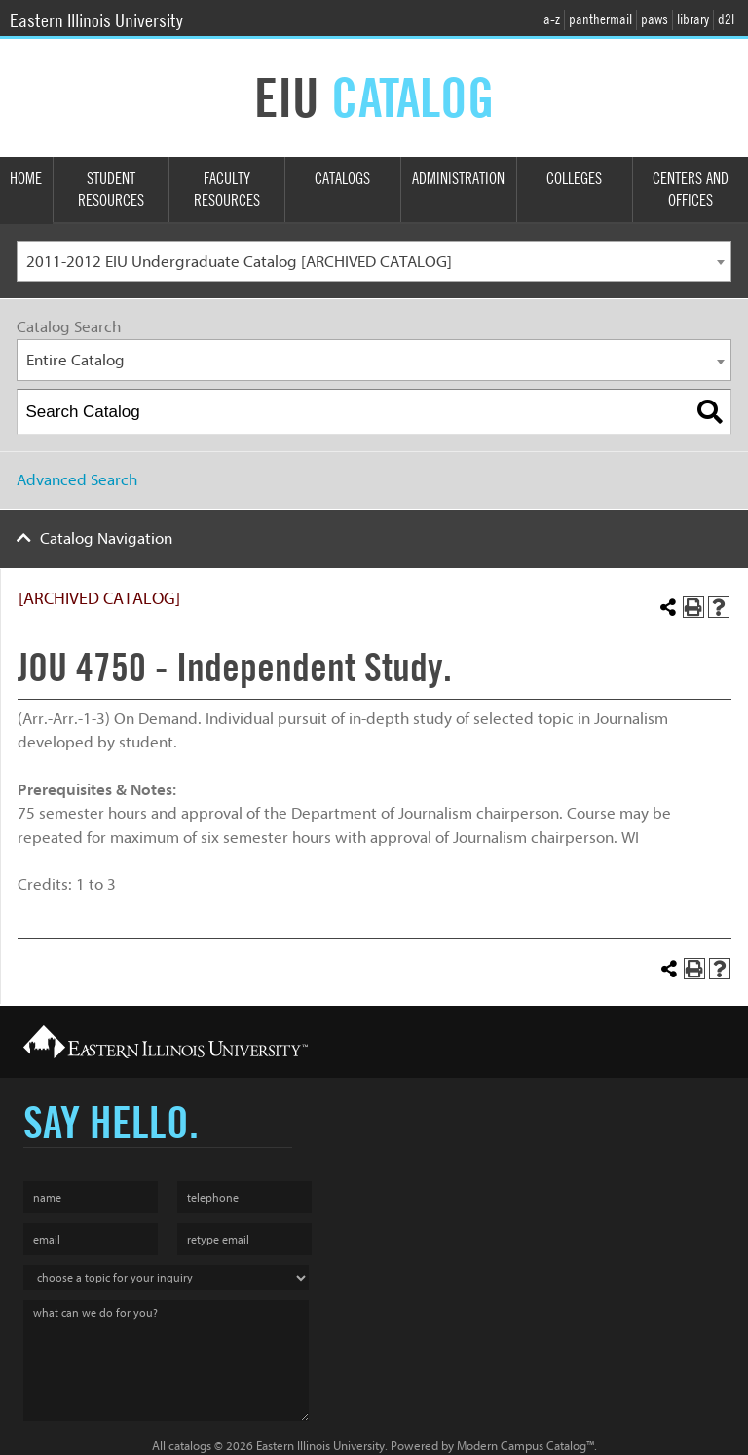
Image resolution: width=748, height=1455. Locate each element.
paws (654, 19)
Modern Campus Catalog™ (525, 1445)
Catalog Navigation (106, 538)
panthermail (600, 19)
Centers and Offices (691, 190)
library (693, 19)
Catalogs (342, 179)
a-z (551, 19)
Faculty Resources (227, 190)
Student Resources (111, 190)
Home (26, 179)
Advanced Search (77, 480)
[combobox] (374, 262)
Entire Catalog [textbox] (75, 360)
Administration (458, 179)
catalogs (189, 1445)
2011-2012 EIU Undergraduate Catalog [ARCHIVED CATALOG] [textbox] (239, 261)
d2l (726, 19)
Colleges (574, 179)
